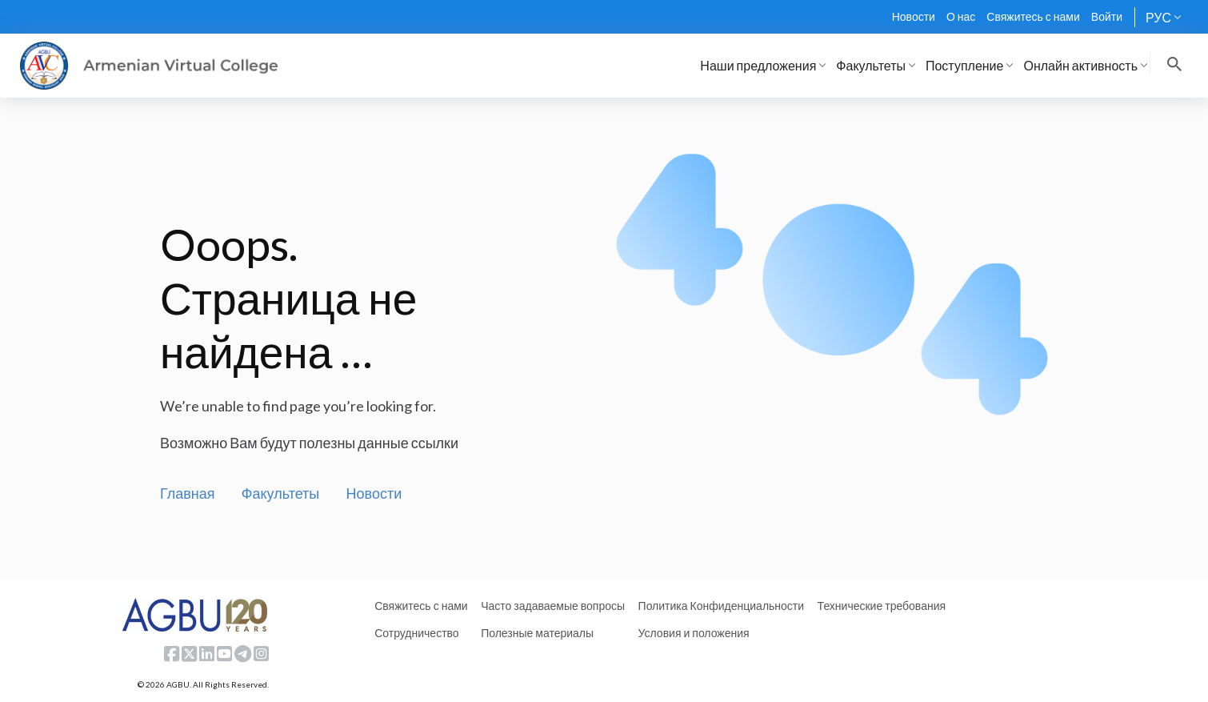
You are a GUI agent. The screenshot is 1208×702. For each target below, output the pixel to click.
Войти (1106, 16)
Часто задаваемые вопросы (553, 605)
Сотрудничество (416, 633)
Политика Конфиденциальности (721, 605)
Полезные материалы (537, 633)
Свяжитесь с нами (1032, 16)
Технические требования (882, 605)
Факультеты (281, 493)
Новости (913, 16)
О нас (960, 16)
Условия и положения (694, 633)
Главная (187, 493)
